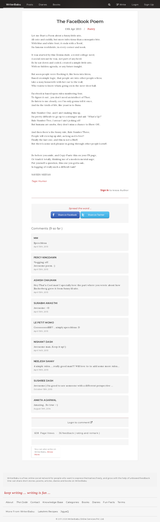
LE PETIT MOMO (44, 322)
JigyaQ (65, 511)
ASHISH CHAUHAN (45, 280)
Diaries (96, 502)
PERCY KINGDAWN (45, 257)
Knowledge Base (53, 502)
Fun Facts (109, 502)
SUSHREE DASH (43, 380)
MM (36, 238)
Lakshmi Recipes (48, 511)
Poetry (91, 29)
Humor (42, 181)
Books (85, 502)
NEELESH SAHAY (44, 361)
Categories (72, 502)
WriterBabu (13, 4)
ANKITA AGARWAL (45, 400)
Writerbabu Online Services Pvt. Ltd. (86, 519)
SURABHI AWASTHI (46, 303)
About (9, 502)
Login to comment (80, 422)
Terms (121, 502)
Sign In (104, 190)
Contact (35, 502)
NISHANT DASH (43, 342)
